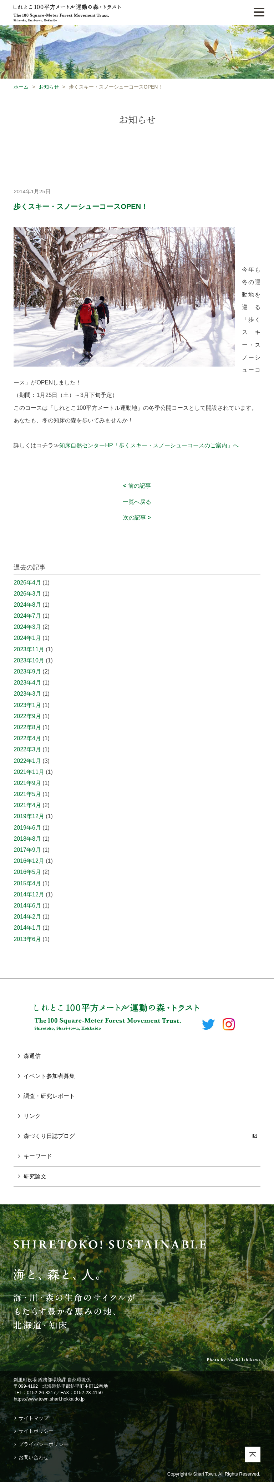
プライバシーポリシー (43, 1444)
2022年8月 (27, 727)
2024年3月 (27, 627)
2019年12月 (29, 816)
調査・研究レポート (49, 1096)
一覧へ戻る (137, 502)
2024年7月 (27, 616)
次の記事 (137, 517)
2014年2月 (27, 917)
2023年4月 (27, 683)
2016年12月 (29, 861)
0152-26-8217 (41, 1392)
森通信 (32, 1056)
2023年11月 (29, 649)
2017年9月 (27, 850)
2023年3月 (27, 694)
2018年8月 (27, 839)
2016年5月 (27, 872)
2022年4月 (27, 738)
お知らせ (49, 87)
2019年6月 (27, 828)
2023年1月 (27, 705)
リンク (32, 1116)
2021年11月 (29, 772)
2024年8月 (27, 605)
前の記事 (137, 486)
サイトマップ (34, 1418)
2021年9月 (27, 783)
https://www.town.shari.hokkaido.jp (49, 1399)
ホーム (21, 87)
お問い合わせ (34, 1457)
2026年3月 (27, 594)
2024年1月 (27, 638)
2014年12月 (29, 894)
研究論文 (35, 1176)
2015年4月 (27, 883)
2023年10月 (29, 660)
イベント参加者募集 (49, 1076)
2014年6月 (27, 905)
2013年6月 (27, 939)
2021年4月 (27, 805)
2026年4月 (27, 583)
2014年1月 (27, 928)
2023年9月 (27, 671)
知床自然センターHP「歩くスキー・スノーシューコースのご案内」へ (148, 445)
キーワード (38, 1156)
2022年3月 (27, 749)
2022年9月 (27, 716)
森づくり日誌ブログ (49, 1136)
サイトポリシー (36, 1431)
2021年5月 (27, 794)
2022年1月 (27, 761)
